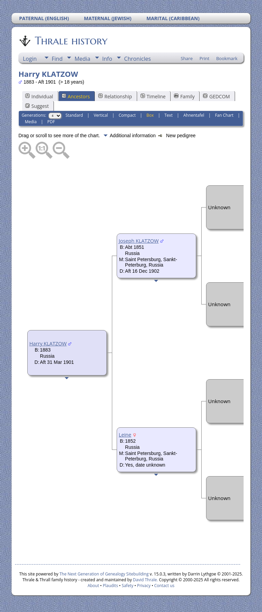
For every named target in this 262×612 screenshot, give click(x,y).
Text (168, 115)
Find (57, 58)
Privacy (144, 585)
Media (82, 58)
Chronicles (137, 58)
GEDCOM (216, 96)
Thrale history (70, 40)
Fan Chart (224, 115)
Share (187, 58)
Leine (125, 434)
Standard (74, 115)
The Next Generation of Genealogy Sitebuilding (104, 574)
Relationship (115, 96)
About (93, 585)
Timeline (153, 96)
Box (150, 115)
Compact (127, 115)
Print (204, 58)
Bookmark (226, 58)
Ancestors (76, 96)
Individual (39, 96)
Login (30, 58)
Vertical (101, 115)
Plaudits (110, 585)
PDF (51, 122)
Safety (127, 585)
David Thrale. (145, 580)
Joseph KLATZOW (139, 240)
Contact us (164, 585)
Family (184, 96)
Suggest (37, 106)
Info (107, 58)
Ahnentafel (193, 115)
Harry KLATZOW (48, 343)
